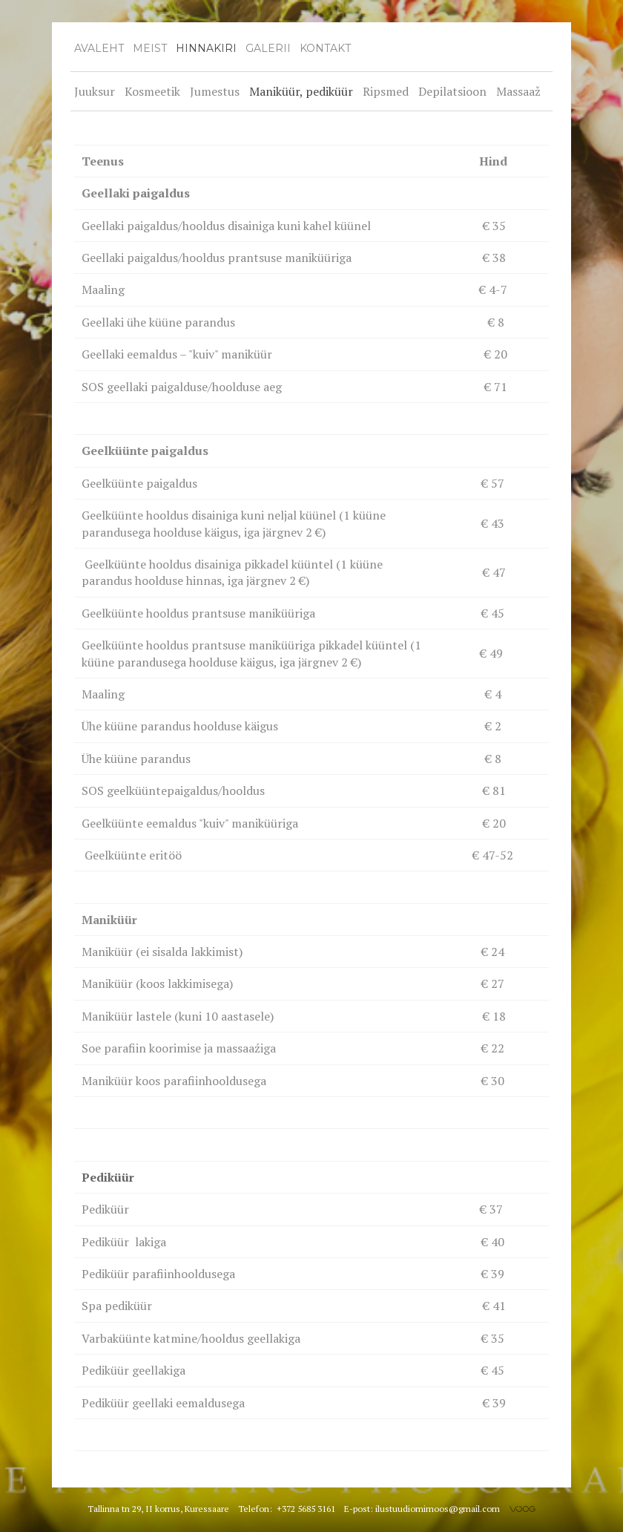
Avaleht (99, 48)
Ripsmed (386, 91)
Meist (150, 48)
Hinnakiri (206, 48)
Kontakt (325, 48)
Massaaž (518, 91)
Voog (522, 1509)
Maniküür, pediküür (301, 91)
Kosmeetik (152, 91)
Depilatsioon (452, 91)
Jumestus (215, 91)
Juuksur (94, 91)
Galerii (268, 48)
